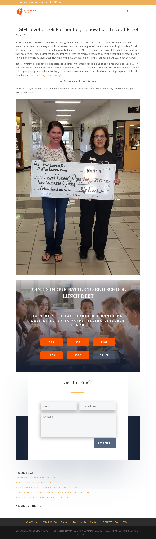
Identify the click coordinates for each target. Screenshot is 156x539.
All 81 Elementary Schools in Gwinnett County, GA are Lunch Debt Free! (53, 492)
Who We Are (32, 522)
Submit (104, 442)
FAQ (124, 522)
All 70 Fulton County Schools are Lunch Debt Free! (42, 497)
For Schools (79, 522)
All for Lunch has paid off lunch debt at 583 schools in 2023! (46, 487)
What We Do (50, 522)
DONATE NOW (110, 522)
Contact (94, 522)
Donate (65, 522)
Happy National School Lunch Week (34, 482)
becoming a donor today (47, 75)
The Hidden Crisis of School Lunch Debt (36, 477)
